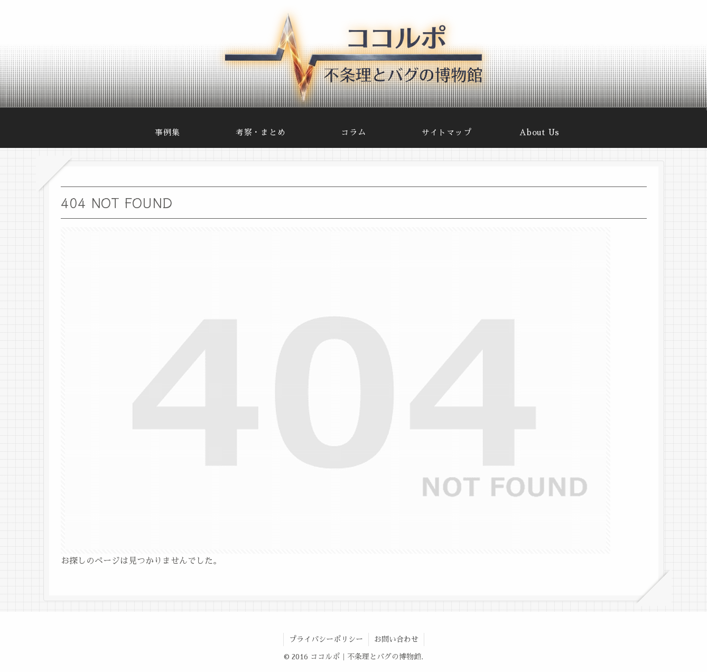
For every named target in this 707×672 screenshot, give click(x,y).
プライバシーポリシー (326, 639)
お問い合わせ (396, 639)
